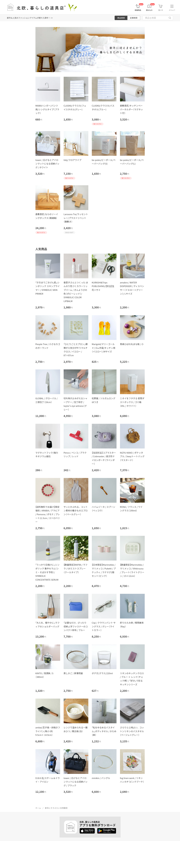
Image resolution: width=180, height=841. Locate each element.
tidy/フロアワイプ (73, 159)
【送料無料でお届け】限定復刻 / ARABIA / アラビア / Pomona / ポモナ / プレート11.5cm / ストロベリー (47, 514)
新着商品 (138, 10)
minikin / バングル (101, 778)
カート (160, 10)
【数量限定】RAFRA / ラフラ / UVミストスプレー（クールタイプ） (75, 568)
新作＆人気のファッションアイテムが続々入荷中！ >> (30, 17)
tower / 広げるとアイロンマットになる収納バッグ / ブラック (76, 781)
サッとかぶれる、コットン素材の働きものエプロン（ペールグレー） (76, 510)
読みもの (149, 10)
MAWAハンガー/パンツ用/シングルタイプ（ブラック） (47, 109)
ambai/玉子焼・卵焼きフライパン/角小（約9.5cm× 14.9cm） (47, 731)
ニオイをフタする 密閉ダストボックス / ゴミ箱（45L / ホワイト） (132, 402)
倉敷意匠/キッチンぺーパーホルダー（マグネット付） (131, 109)
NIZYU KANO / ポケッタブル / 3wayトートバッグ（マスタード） (132, 456)
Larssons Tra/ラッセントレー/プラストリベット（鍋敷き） (76, 218)
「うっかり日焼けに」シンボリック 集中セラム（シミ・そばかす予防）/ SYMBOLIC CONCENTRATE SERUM (47, 572)
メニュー (172, 10)
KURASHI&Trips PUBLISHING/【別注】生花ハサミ (103, 286)
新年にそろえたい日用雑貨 (56, 808)
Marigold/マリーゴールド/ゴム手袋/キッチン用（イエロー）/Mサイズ (103, 348)
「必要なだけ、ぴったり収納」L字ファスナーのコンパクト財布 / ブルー (76, 626)
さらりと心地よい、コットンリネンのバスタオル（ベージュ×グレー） (132, 731)
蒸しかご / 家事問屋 (73, 673)
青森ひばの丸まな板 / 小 (132, 344)
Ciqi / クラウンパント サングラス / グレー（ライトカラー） (104, 626)
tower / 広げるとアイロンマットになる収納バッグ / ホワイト (47, 163)
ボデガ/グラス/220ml (102, 673)
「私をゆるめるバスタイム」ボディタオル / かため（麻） (104, 731)
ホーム (38, 808)
